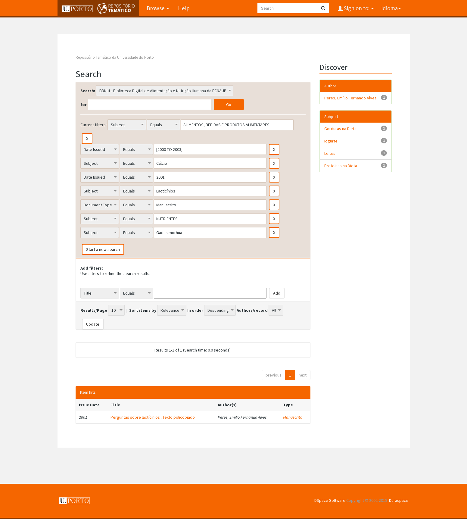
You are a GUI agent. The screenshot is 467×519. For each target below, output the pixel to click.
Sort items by (142, 310)
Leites (329, 153)
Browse (158, 8)
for (83, 104)
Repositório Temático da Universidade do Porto (115, 57)
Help (184, 8)
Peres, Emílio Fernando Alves (350, 98)
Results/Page (93, 310)
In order (195, 310)
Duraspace (398, 500)
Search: (87, 90)
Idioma (391, 8)
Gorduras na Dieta (340, 128)
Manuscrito (292, 417)
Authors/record (252, 310)
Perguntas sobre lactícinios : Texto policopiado (153, 417)
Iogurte (331, 141)
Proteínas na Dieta (340, 165)
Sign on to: (358, 8)
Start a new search (103, 249)
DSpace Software (329, 500)
